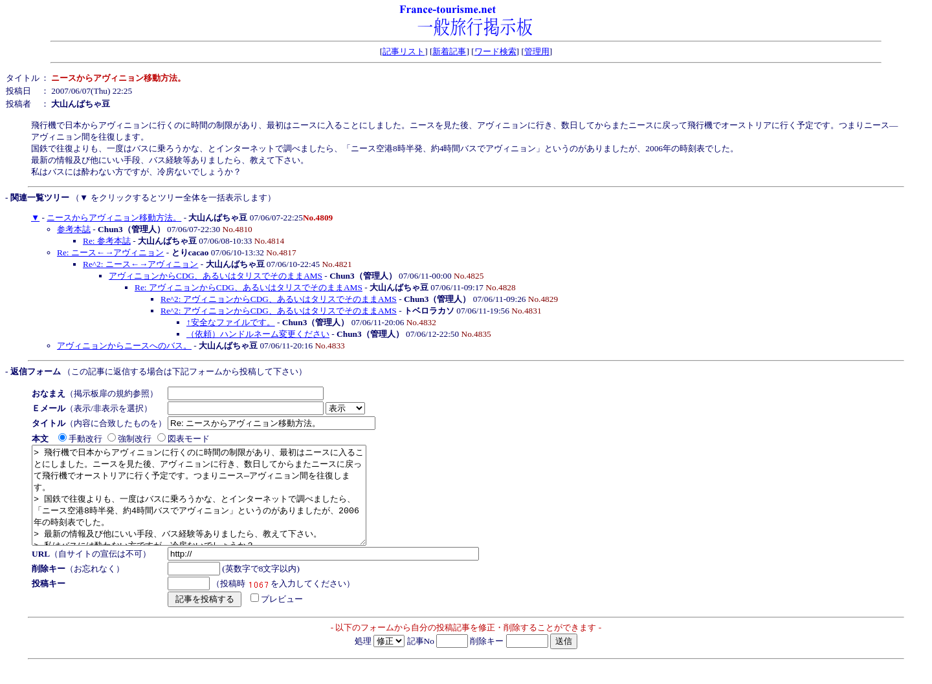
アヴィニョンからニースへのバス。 (124, 345)
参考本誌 (74, 229)
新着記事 (449, 51)
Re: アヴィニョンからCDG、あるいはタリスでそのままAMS (248, 287)
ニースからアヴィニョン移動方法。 (114, 217)
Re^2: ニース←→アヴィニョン (140, 264)
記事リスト (404, 51)
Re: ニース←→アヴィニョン (110, 252)
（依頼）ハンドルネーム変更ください (257, 334)
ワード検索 (495, 51)
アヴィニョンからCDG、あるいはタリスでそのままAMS (215, 276)
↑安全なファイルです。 (230, 322)
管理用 (536, 51)
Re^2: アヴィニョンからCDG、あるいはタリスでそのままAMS (279, 299)
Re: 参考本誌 (107, 241)
